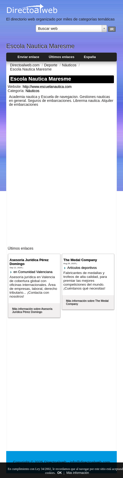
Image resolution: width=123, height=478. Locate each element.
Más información (77, 473)
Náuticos (32, 91)
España (90, 57)
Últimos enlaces (61, 57)
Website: (15, 87)
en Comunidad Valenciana (33, 272)
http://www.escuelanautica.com (47, 87)
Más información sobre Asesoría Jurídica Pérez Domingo (32, 310)
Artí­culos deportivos (82, 268)
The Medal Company (80, 260)
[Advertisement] (61, 177)
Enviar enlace (28, 57)
